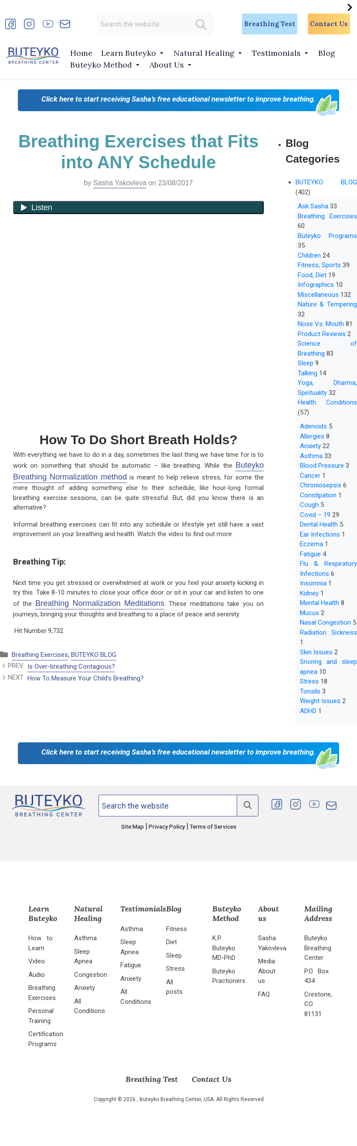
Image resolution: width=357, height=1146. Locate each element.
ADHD (308, 711)
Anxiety (310, 446)
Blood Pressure (322, 465)
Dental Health (319, 524)
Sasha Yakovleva (119, 183)
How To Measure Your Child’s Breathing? (85, 678)
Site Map (133, 826)
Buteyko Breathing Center (317, 948)
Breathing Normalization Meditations (99, 603)
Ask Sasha (313, 206)
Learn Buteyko (128, 53)
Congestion (90, 975)
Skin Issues (316, 652)
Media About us (266, 971)
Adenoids (313, 426)
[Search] (201, 24)
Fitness (176, 929)
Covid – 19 (315, 515)
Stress (309, 681)
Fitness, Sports (319, 265)
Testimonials (276, 53)
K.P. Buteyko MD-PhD (223, 948)
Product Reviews (322, 334)
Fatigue (310, 554)
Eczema (311, 544)
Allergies (312, 436)
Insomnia (313, 583)
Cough (309, 505)
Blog (326, 53)
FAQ (264, 994)
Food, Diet (312, 275)
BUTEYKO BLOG (93, 655)
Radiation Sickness (328, 632)
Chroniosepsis (320, 485)
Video (36, 961)
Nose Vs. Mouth (321, 324)
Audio (36, 975)
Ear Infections (320, 534)
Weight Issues (320, 701)
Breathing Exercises (40, 655)
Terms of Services (212, 826)
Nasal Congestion (325, 622)
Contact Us (329, 24)
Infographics (316, 285)
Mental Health (319, 603)
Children (309, 255)
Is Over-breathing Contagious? (71, 666)
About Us (167, 65)
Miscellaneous (318, 295)
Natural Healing (204, 53)
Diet (171, 942)
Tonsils (310, 691)
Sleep (305, 363)
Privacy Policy (166, 826)
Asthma (311, 456)
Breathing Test (269, 24)
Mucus (309, 613)
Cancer (310, 475)
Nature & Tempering (327, 304)
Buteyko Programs (327, 236)
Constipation (318, 495)
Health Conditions (327, 402)
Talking (307, 373)
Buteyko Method (101, 65)
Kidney (309, 593)
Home (81, 53)
